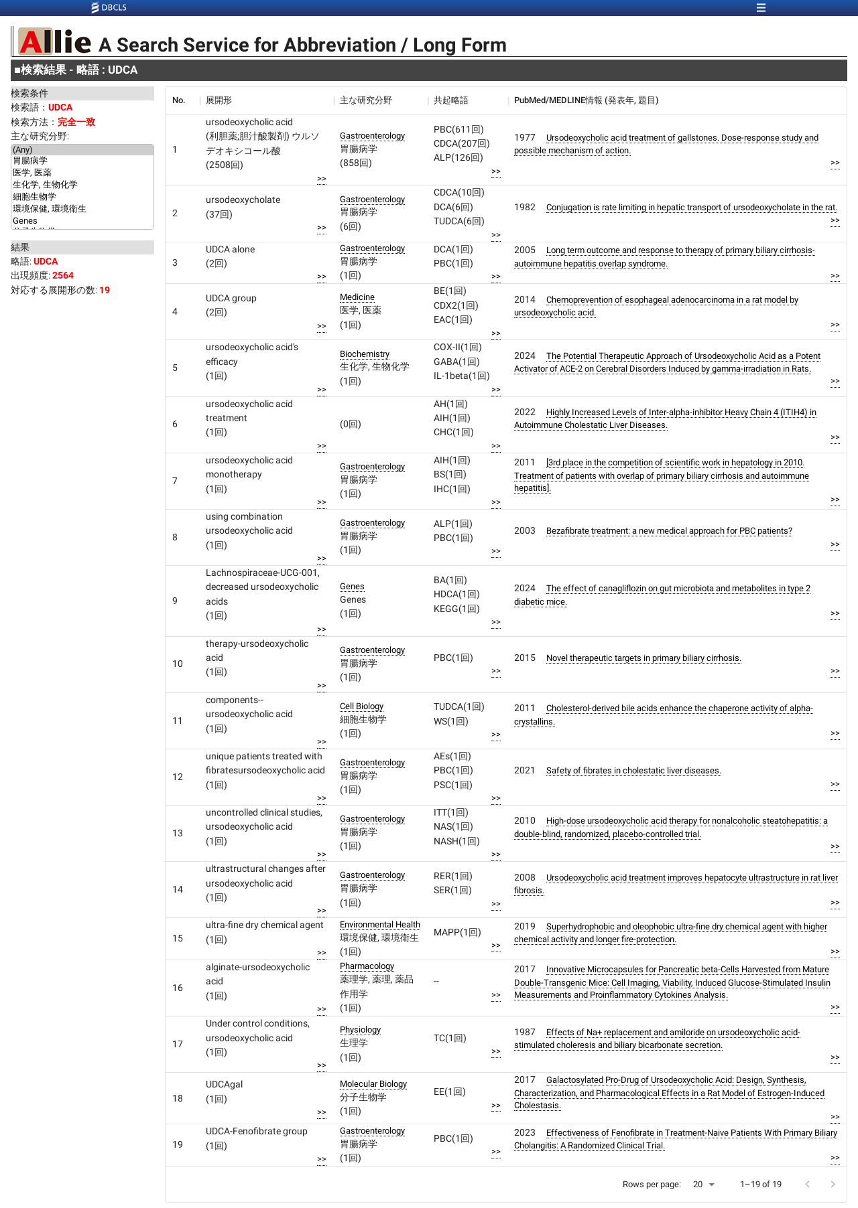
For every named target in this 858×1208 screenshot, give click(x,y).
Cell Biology (361, 706)
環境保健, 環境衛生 (82, 210)
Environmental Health (380, 924)
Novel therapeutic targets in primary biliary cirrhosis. (643, 658)
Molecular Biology (373, 1084)
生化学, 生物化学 (82, 185)
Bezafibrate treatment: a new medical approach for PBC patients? (669, 531)
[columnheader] (182, 100)
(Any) (82, 150)
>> (321, 178)
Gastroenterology (372, 136)
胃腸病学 (82, 161)
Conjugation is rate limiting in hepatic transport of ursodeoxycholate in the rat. (691, 207)
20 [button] (697, 1184)
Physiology (360, 1030)
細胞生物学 (82, 198)
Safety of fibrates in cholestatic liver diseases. (633, 770)
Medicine (357, 297)
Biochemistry (364, 354)
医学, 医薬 (82, 173)
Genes (82, 221)
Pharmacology (367, 966)
